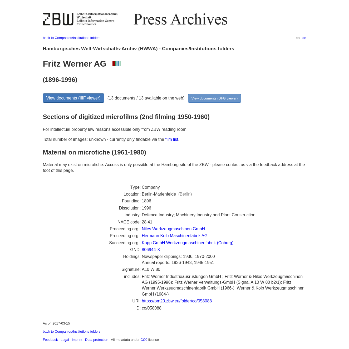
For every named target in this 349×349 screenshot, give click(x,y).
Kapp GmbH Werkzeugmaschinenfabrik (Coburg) (187, 243)
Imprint (77, 340)
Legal (65, 340)
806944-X (151, 249)
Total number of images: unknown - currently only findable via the (104, 139)
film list (171, 139)
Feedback (50, 340)
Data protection (96, 340)
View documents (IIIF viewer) (73, 98)
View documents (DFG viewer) (214, 98)
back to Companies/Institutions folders (72, 38)
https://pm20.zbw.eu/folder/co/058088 (177, 301)
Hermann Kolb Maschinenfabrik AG (175, 235)
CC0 (143, 340)
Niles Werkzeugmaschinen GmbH (173, 229)
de (304, 38)
